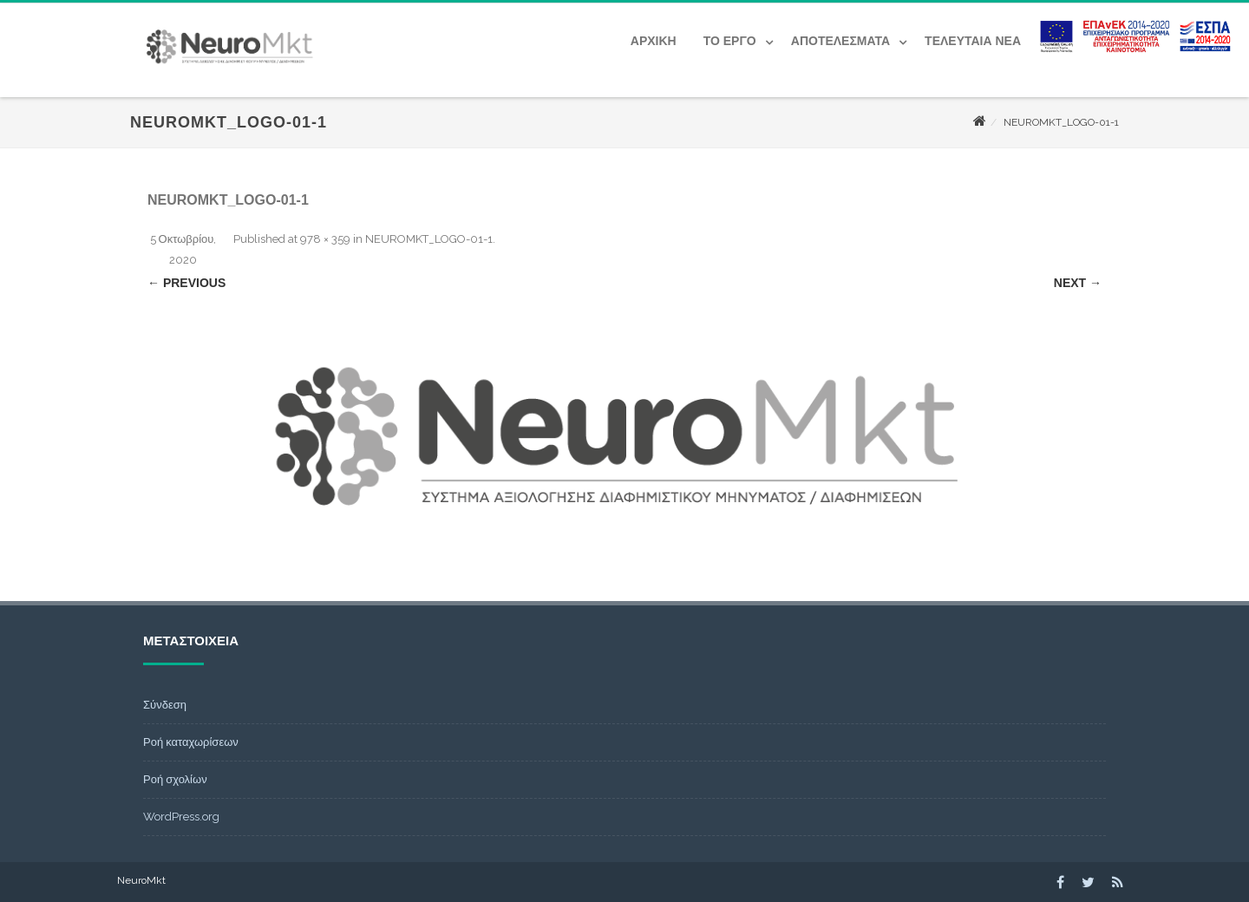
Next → (1078, 283)
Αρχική (654, 41)
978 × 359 (325, 238)
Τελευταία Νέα (973, 41)
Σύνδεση (164, 704)
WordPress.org (181, 816)
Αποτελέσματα (840, 41)
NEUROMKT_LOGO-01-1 (429, 238)
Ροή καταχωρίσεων (191, 741)
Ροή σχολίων (175, 779)
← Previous (186, 283)
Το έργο (729, 41)
